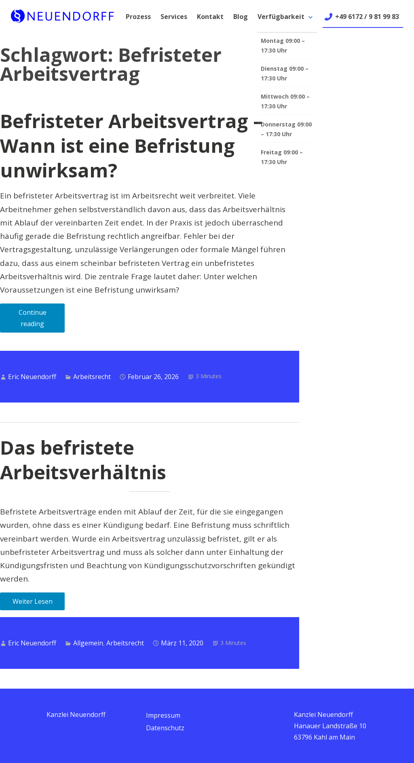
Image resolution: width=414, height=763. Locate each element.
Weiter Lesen (33, 601)
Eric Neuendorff (32, 376)
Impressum (163, 715)
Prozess (138, 16)
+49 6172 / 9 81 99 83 (367, 16)
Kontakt (210, 16)
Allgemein (88, 643)
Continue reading (42, 320)
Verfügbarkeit (281, 16)
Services (174, 16)
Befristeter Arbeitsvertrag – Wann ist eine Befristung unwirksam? (131, 145)
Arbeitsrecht (92, 376)
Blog (240, 16)
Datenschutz (165, 727)
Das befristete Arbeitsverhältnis (83, 459)
